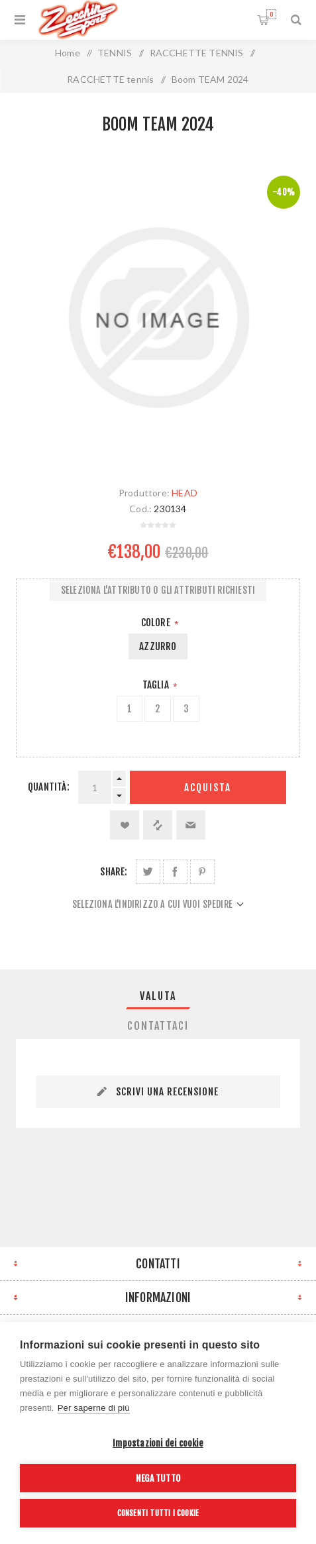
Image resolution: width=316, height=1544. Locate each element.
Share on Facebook (175, 871)
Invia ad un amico (190, 825)
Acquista (207, 787)
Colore (156, 622)
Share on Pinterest (202, 871)
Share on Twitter (148, 871)
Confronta (157, 825)
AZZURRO (157, 646)
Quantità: (49, 787)
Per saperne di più (94, 1408)
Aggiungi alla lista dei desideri (124, 825)
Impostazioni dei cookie (158, 1443)
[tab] (158, 996)
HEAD (184, 492)
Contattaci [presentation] (158, 1025)
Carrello (271, 14)
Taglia (156, 685)
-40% (283, 192)
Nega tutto (158, 1478)
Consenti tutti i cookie (158, 1513)
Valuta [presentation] (158, 996)
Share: (113, 871)
